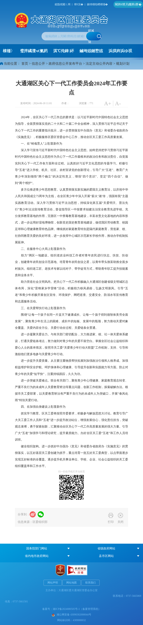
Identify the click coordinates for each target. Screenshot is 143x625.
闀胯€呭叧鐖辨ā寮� (128, 4)
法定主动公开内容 (99, 63)
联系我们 (90, 582)
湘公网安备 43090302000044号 (71, 614)
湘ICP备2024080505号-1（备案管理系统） (77, 609)
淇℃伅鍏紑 (63, 51)
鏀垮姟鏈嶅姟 (91, 51)
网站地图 (71, 582)
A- (118, 103)
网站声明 (52, 582)
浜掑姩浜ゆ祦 (120, 51)
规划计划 (122, 63)
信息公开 (38, 63)
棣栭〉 (9, 51)
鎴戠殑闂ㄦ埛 (62, 4)
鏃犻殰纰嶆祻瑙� (97, 4)
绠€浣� (78, 4)
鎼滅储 (94, 36)
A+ (107, 103)
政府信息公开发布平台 (65, 63)
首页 (24, 63)
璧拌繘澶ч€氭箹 (34, 51)
